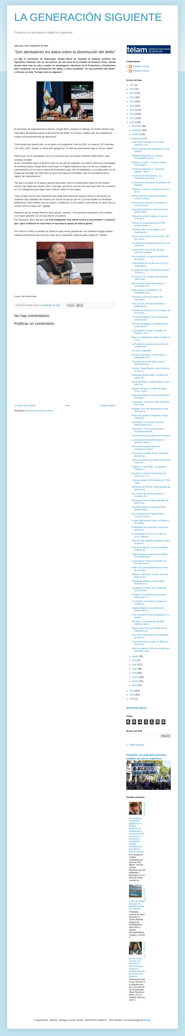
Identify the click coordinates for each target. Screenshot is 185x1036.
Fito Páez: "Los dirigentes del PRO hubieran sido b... (148, 622)
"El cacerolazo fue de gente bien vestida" (151, 435)
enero (135, 685)
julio (134, 660)
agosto (135, 656)
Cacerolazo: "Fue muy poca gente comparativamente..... (148, 430)
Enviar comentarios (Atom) (40, 410)
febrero (135, 681)
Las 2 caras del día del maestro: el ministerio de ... (148, 494)
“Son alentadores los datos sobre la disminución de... (148, 362)
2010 (132, 695)
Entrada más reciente (25, 405)
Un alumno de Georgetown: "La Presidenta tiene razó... (147, 177)
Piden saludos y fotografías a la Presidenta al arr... (146, 291)
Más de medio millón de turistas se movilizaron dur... (148, 284)
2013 (132, 118)
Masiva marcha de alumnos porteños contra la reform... (149, 197)
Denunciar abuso (136, 707)
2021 (132, 85)
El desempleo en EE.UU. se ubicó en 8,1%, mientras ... (149, 535)
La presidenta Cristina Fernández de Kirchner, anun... (149, 331)
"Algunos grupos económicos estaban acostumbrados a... (149, 555)
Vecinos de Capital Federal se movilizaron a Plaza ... (146, 447)
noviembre (137, 130)
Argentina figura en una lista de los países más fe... (148, 609)
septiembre (137, 138)
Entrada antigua (107, 405)
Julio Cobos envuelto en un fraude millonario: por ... (148, 143)
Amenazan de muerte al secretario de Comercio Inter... (149, 203)
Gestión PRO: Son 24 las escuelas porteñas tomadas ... (148, 251)
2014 (132, 114)
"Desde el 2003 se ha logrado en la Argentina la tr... (148, 230)
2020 (132, 89)
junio (134, 664)
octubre (136, 134)
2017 (132, 101)
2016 (132, 106)
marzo (135, 677)
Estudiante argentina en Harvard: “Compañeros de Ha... (147, 156)
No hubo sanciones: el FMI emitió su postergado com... (149, 356)
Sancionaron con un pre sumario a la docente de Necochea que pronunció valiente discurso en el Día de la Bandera (137, 960)
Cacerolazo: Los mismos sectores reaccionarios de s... (148, 423)
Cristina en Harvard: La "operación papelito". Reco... (148, 170)
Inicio (67, 405)
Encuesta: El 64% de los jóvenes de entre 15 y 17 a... (149, 474)
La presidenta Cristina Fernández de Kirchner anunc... (149, 562)
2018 (132, 97)
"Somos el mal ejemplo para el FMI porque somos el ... (148, 224)
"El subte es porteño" (142, 350)
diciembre (137, 126)
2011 (132, 690)
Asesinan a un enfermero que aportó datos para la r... (149, 595)
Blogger (146, 1020)
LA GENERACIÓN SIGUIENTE (88, 17)
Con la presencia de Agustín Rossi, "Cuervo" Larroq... (148, 515)
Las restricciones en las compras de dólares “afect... (149, 508)
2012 (132, 122)
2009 (132, 699)
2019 (132, 93)
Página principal (136, 745)
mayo (135, 669)
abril (134, 673)
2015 (132, 110)
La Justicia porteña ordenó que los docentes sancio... (148, 441)
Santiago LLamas (141, 66)
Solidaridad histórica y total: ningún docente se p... (148, 582)
